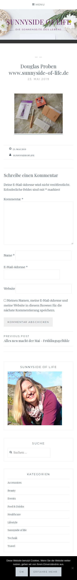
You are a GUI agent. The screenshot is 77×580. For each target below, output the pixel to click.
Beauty (11, 490)
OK (21, 571)
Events (12, 498)
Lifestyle (13, 522)
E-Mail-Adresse (16, 267)
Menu (40, 4)
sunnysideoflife (23, 155)
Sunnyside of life (38, 21)
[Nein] (72, 568)
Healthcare (14, 514)
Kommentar (13, 199)
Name (9, 255)
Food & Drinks (16, 506)
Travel (11, 546)
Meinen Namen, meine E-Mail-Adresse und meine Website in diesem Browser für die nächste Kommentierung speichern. (36, 305)
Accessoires (15, 482)
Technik (12, 538)
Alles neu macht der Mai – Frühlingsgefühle (38, 338)
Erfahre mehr (46, 571)
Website (9, 288)
